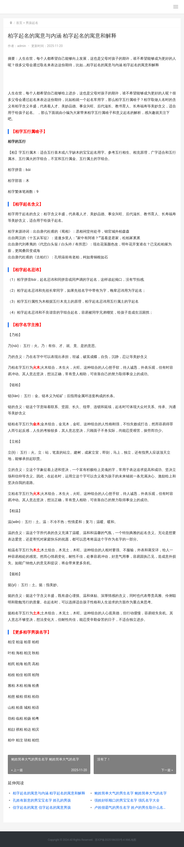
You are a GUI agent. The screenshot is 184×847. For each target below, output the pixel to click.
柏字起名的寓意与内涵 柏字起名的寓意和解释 (49, 793)
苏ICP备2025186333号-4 (110, 839)
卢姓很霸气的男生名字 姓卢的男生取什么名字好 (131, 807)
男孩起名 (32, 23)
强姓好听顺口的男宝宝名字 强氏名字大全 (127, 800)
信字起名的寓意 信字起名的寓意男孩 (42, 807)
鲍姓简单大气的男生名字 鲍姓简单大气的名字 (130, 793)
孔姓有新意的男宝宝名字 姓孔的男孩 (42, 800)
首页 (19, 23)
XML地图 (130, 839)
